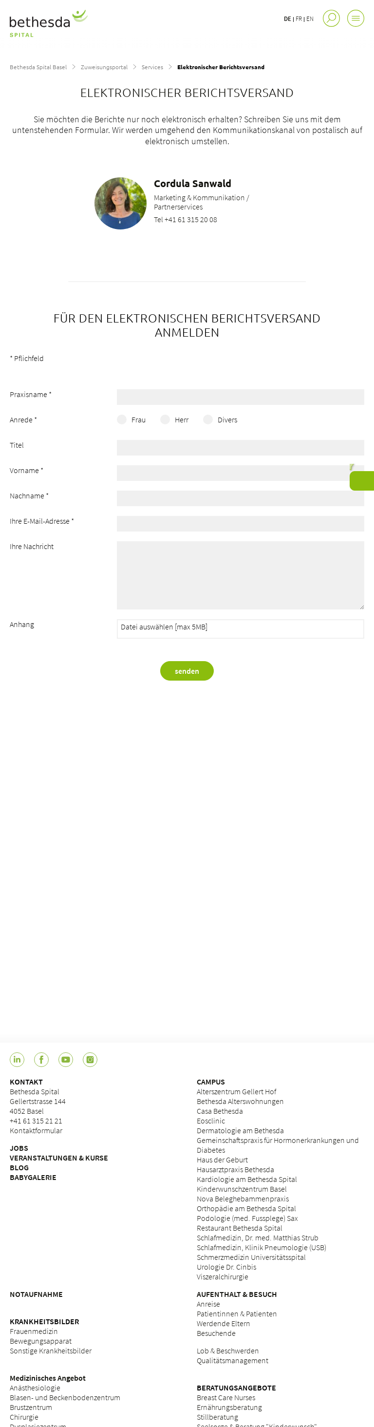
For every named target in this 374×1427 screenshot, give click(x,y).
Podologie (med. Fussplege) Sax (247, 1218)
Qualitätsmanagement (232, 1360)
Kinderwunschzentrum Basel (242, 1189)
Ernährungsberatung (229, 1407)
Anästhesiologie (35, 1387)
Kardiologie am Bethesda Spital (247, 1179)
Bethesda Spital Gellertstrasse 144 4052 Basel (38, 1101)
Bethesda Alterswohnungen (240, 1101)
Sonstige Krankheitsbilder (51, 1350)
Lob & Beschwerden (228, 1350)
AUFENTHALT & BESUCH (237, 1294)
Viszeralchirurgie (222, 1276)
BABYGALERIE (33, 1177)
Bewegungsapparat (41, 1341)
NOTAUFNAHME (36, 1294)
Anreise (208, 1304)
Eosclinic (211, 1120)
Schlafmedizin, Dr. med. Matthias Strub (257, 1237)
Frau (138, 419)
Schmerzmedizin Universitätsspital (251, 1257)
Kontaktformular (36, 1130)
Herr (181, 419)
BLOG (19, 1167)
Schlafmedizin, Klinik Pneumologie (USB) (261, 1247)
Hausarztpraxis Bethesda (235, 1169)
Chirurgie (24, 1417)
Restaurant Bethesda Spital (239, 1228)
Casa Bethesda (220, 1111)
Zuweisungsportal (104, 67)
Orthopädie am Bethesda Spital (246, 1208)
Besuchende (216, 1333)
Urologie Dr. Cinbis (226, 1267)
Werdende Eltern (223, 1323)
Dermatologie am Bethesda (240, 1130)
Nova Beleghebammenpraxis (243, 1198)
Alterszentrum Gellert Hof (236, 1091)
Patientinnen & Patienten (237, 1313)
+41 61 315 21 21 (36, 1120)
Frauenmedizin (34, 1331)
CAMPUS (211, 1081)
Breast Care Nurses (226, 1397)
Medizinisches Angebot (48, 1378)
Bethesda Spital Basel (38, 67)
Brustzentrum (31, 1407)
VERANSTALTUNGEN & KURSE (59, 1157)
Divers (227, 419)
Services (152, 67)
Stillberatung (217, 1417)
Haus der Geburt (222, 1159)
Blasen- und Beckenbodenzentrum (65, 1397)
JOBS (19, 1148)
